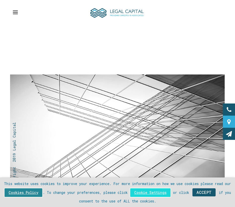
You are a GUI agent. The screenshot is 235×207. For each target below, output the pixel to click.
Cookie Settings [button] (150, 192)
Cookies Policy (23, 192)
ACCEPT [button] (204, 192)
